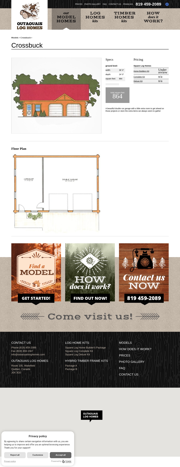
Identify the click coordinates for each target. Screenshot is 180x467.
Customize (37, 455)
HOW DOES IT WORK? (135, 349)
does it (153, 17)
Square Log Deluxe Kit (77, 354)
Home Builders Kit (141, 71)
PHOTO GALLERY (92, 4)
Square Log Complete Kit (79, 351)
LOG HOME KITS (77, 342)
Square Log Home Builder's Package (85, 347)
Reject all (14, 455)
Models (14, 37)
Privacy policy (10, 461)
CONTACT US (115, 4)
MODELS (125, 342)
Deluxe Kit (138, 81)
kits (95, 17)
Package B (71, 369)
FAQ (105, 4)
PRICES (78, 4)
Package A (71, 365)
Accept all (61, 455)
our (66, 17)
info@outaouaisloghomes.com (28, 354)
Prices (124, 355)
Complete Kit (139, 77)
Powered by (61, 461)
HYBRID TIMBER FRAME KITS (86, 361)
